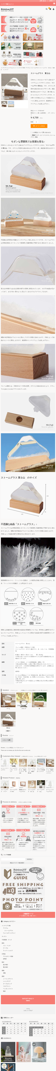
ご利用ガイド (52, 1)
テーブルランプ (7, 984)
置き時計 (5, 967)
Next (25, 92)
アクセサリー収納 (8, 956)
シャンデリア (6, 981)
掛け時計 (5, 965)
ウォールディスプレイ (9, 933)
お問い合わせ (43, 1)
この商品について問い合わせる (41, 133)
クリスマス (46, 135)
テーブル (5, 948)
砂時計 (5, 959)
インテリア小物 (6, 926)
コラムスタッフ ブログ (28, 1010)
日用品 (3, 954)
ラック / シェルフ (8, 951)
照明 (3, 976)
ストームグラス (8, 931)
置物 (36, 137)
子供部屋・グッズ (7, 940)
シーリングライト (8, 979)
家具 (3, 943)
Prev (3, 92)
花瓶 (4, 973)
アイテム (5, 928)
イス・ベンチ (6, 946)
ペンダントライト (8, 989)
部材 (4, 991)
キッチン (4, 936)
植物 (3, 971)
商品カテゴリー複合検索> (17, 863)
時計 (3, 962)
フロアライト (6, 986)
